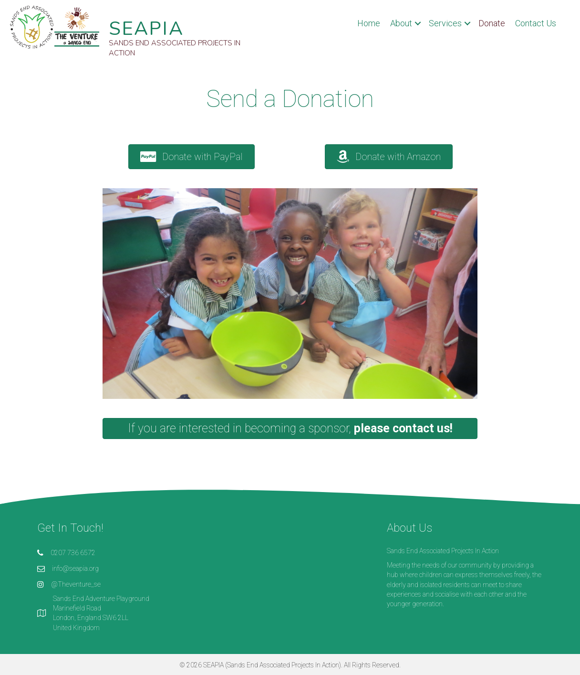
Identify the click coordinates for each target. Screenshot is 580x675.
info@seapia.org (75, 568)
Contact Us (535, 23)
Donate (491, 23)
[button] (191, 156)
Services (445, 23)
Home (368, 23)
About (401, 23)
